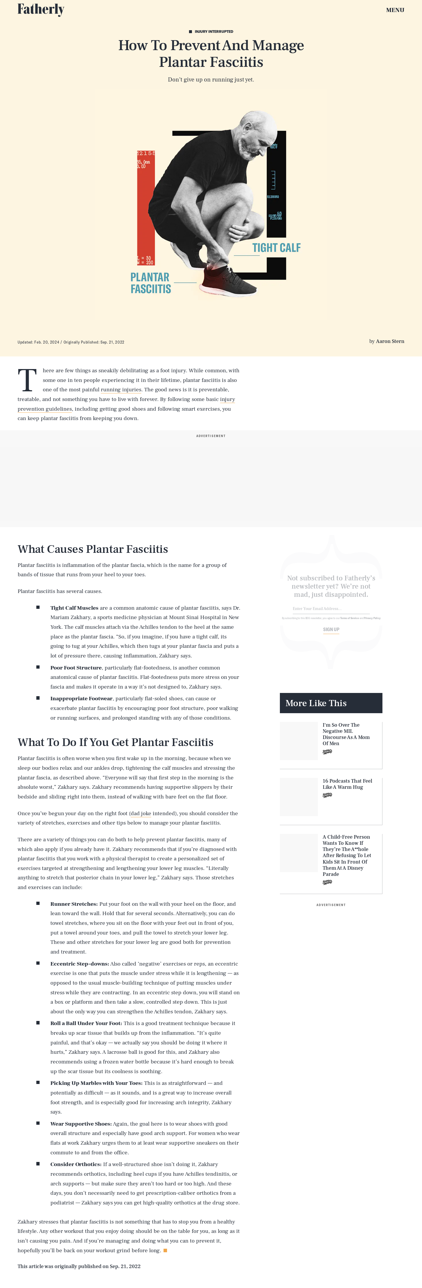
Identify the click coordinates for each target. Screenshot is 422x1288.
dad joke (141, 813)
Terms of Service (349, 621)
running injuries (121, 389)
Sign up (331, 633)
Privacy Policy (372, 621)
